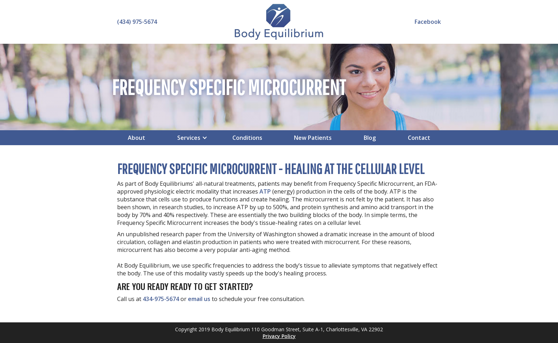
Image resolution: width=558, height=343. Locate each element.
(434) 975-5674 (137, 22)
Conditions (247, 138)
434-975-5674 (161, 299)
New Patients (313, 138)
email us (199, 299)
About (136, 138)
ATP (265, 191)
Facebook (428, 22)
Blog (370, 138)
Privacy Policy (279, 336)
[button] (189, 137)
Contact (419, 138)
